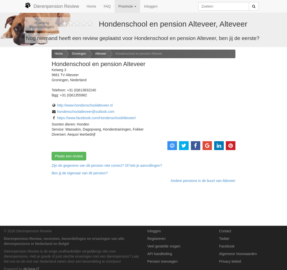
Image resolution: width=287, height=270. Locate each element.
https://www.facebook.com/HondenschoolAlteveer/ (96, 118)
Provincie (127, 6)
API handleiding (159, 254)
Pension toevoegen (162, 261)
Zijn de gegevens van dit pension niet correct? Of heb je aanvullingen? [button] (107, 165)
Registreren (156, 239)
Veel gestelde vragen (164, 246)
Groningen (79, 53)
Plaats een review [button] (69, 156)
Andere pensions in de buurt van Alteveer (203, 181)
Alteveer (100, 53)
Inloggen (151, 6)
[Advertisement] (24, 129)
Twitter (224, 239)
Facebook (226, 246)
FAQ (107, 6)
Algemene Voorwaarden (238, 254)
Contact (225, 231)
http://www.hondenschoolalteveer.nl (85, 105)
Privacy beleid (230, 261)
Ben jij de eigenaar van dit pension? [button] (80, 173)
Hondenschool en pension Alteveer (138, 53)
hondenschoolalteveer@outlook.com (86, 112)
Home (91, 6)
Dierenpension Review (52, 5)
